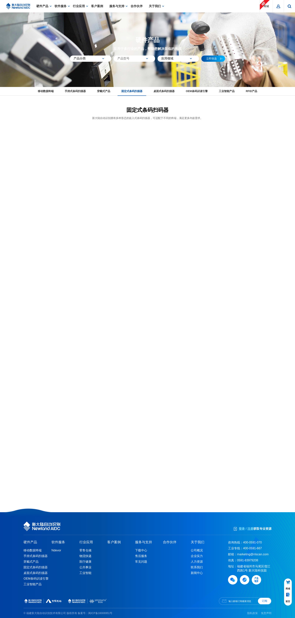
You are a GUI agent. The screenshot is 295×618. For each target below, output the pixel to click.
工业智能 (85, 573)
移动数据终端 (46, 91)
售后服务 (141, 556)
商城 (265, 5)
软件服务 (61, 6)
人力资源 (197, 561)
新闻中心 (197, 573)
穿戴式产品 (103, 91)
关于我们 (155, 6)
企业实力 (197, 556)
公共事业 (85, 567)
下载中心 (141, 550)
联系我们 (197, 567)
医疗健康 (85, 561)
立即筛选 (214, 58)
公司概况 (197, 550)
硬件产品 (42, 6)
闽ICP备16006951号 (100, 613)
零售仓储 (85, 550)
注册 (250, 528)
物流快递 (85, 556)
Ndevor (56, 550)
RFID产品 (251, 91)
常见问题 (141, 561)
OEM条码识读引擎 (197, 91)
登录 (242, 528)
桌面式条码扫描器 (164, 91)
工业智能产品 (227, 91)
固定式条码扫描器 (131, 91)
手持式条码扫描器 (75, 91)
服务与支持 (116, 6)
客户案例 (97, 6)
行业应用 (79, 6)
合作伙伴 (137, 6)
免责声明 (266, 613)
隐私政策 (252, 613)
